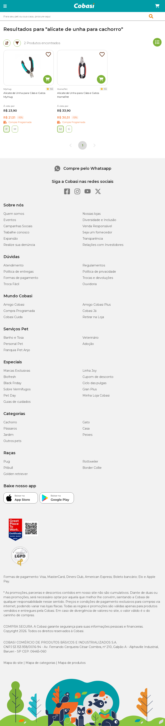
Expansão (10, 238)
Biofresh (9, 377)
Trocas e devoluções (97, 278)
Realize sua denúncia (19, 245)
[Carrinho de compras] (157, 6)
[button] (5, 6)
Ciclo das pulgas (94, 383)
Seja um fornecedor (97, 232)
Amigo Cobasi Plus (96, 305)
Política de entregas (18, 272)
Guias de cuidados (17, 402)
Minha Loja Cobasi (96, 395)
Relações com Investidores (102, 245)
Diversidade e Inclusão (99, 220)
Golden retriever (15, 474)
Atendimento (13, 265)
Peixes (87, 435)
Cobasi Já (89, 311)
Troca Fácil (11, 284)
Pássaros (10, 428)
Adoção (88, 344)
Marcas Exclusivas (16, 371)
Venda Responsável (97, 226)
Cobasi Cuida (13, 317)
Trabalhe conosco (16, 232)
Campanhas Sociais (17, 226)
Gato (86, 422)
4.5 (105, 88)
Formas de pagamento (20, 278)
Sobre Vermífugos (17, 389)
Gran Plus (89, 389)
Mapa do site (13, 663)
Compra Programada (19, 311)
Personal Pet (13, 344)
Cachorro (10, 422)
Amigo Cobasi (13, 305)
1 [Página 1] (82, 145)
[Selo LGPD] (20, 566)
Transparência (92, 238)
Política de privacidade (99, 272)
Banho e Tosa (13, 338)
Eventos (9, 220)
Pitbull (8, 468)
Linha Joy (89, 371)
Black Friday (12, 383)
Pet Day (9, 395)
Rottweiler (90, 461)
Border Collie (92, 468)
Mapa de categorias (40, 663)
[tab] (6, 43)
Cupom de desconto (97, 377)
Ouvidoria (89, 284)
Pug (6, 461)
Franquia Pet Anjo (16, 350)
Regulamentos (93, 265)
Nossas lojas (91, 214)
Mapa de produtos (72, 663)
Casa (86, 428)
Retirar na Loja (93, 317)
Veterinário (90, 338)
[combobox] (82, 16)
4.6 (51, 88)
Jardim (8, 435)
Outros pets (12, 441)
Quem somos (13, 214)
